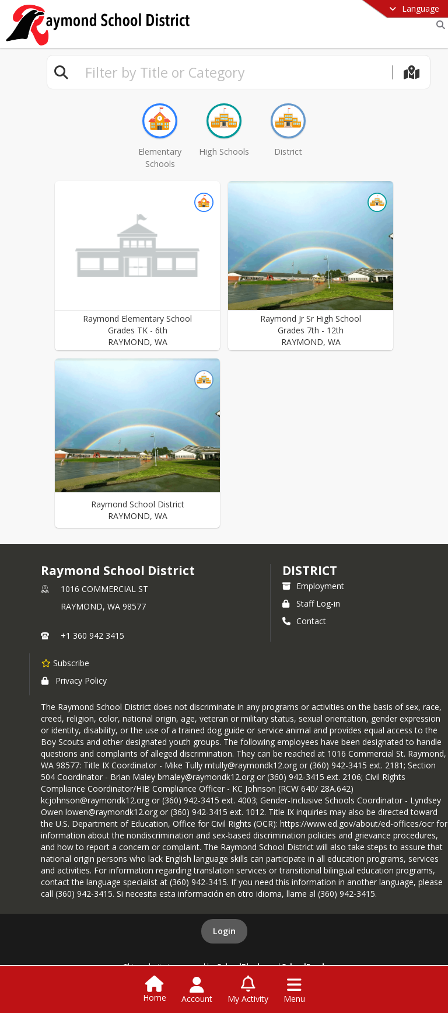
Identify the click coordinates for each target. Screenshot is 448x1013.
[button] (137, 265)
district (309, 570)
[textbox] (234, 72)
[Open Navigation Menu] (294, 990)
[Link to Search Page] (438, 24)
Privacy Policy (74, 680)
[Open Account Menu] (196, 990)
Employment (313, 585)
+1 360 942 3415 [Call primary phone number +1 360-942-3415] (92, 635)
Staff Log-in (311, 603)
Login (224, 931)
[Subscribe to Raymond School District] (65, 662)
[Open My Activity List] (248, 990)
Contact (304, 620)
